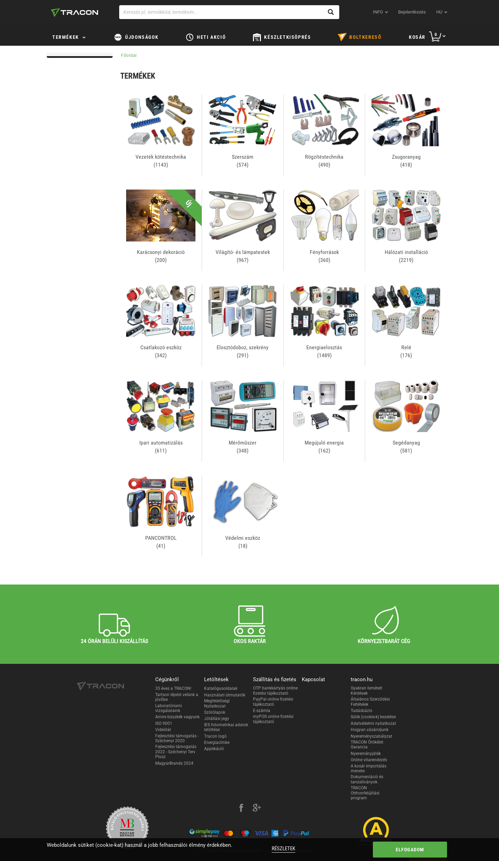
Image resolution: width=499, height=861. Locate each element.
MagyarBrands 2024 (174, 763)
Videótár (163, 729)
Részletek (283, 848)
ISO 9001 (163, 723)
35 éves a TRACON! (173, 688)
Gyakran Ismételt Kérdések (366, 690)
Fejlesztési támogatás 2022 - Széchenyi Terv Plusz (175, 751)
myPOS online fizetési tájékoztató (273, 719)
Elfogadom (410, 849)
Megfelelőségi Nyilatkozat (217, 703)
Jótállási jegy (216, 718)
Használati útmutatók (224, 695)
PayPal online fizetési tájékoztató (273, 701)
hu (439, 12)
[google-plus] (257, 809)
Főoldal (129, 55)
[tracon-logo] (74, 12)
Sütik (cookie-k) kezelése (373, 716)
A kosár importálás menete (368, 768)
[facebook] (241, 809)
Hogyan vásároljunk (369, 729)
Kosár (417, 37)
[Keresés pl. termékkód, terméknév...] (229, 12)
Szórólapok (214, 712)
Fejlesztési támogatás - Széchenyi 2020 (177, 738)
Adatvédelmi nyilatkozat (373, 723)
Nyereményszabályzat (371, 736)
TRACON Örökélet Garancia (367, 744)
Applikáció (214, 748)
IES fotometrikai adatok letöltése (226, 727)
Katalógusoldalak (220, 688)
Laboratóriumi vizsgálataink (168, 708)
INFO (378, 12)
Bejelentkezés (412, 12)
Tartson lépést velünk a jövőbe (176, 697)
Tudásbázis (361, 710)
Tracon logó (215, 736)
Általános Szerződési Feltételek (370, 701)
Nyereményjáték (366, 753)
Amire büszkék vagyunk (177, 716)
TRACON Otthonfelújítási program (365, 792)
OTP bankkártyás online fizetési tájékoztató (275, 690)
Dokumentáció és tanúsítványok (367, 779)
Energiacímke (216, 742)
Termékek (65, 37)
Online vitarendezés (369, 759)
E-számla (261, 710)
